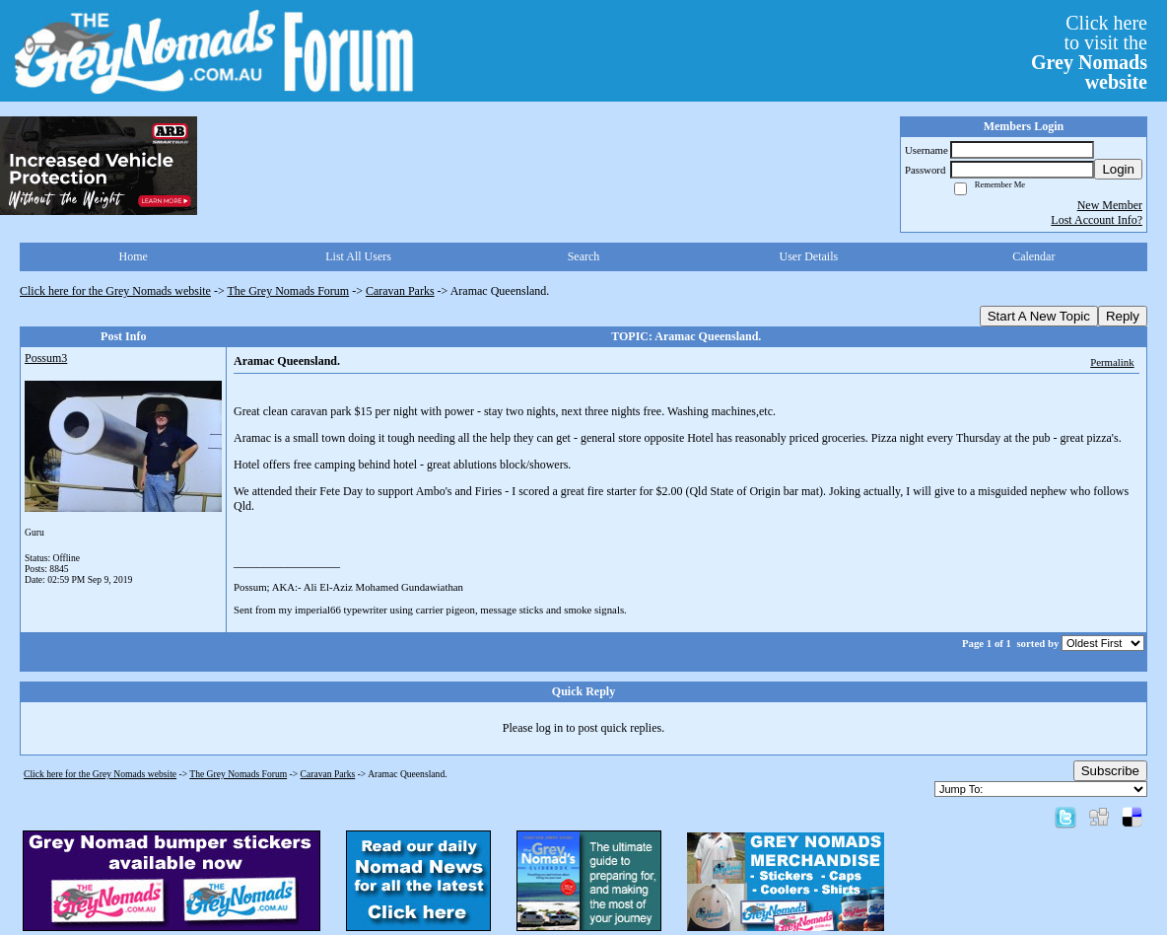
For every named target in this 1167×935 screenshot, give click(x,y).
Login (1118, 169)
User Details (809, 256)
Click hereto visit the (1089, 52)
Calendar (1033, 256)
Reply (1122, 316)
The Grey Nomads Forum (289, 291)
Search (584, 256)
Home (133, 256)
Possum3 (46, 358)
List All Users (358, 256)
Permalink (1111, 362)
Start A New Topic (1039, 316)
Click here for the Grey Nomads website (115, 291)
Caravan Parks (400, 291)
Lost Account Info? (1096, 220)
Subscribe (1110, 770)
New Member (1109, 205)
